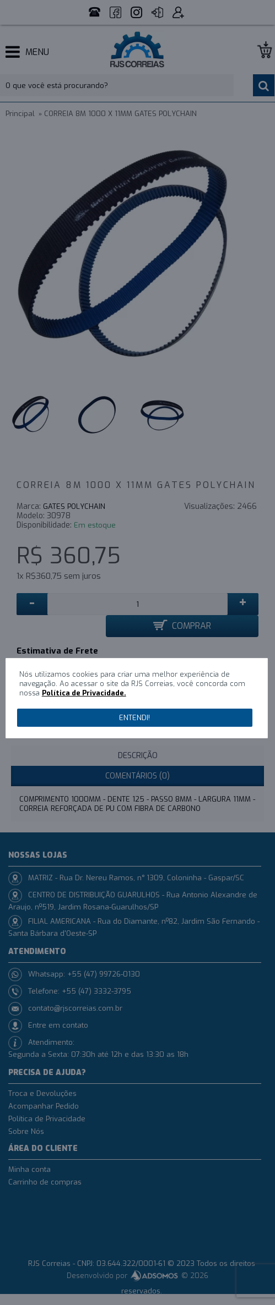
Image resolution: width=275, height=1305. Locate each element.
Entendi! (134, 717)
